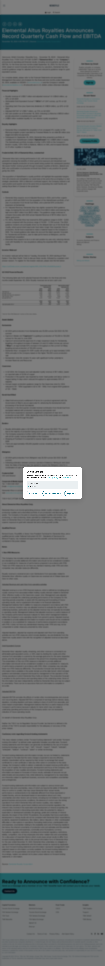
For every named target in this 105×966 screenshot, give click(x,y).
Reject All (71, 493)
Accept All (34, 493)
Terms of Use (66, 478)
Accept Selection (53, 493)
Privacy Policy (53, 478)
